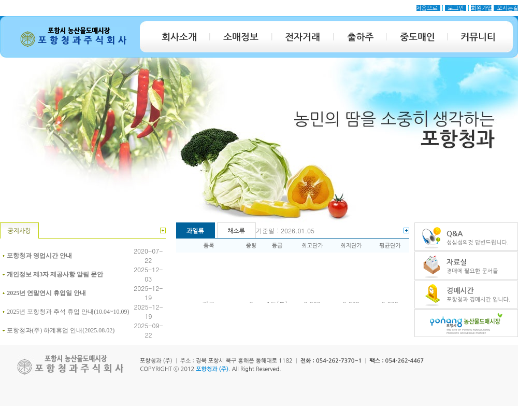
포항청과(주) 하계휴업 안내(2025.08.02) (60, 330)
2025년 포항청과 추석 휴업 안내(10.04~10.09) (68, 311)
